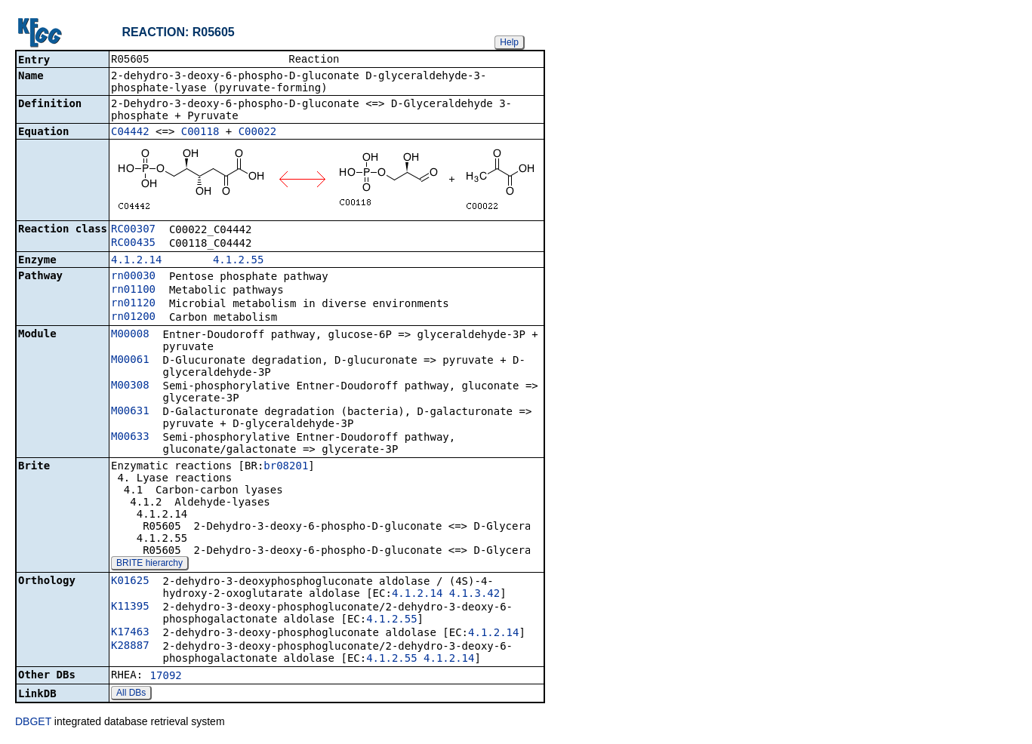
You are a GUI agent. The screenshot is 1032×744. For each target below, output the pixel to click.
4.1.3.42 (474, 595)
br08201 (285, 467)
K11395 (130, 607)
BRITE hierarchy (149, 564)
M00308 (130, 386)
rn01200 (133, 318)
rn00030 (133, 277)
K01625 (130, 582)
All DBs (131, 694)
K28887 (130, 647)
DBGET (33, 723)
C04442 (130, 133)
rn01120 (133, 304)
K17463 (130, 633)
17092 (166, 677)
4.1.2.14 (136, 261)
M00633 (130, 438)
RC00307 (133, 230)
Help (509, 42)
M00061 (130, 361)
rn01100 (133, 290)
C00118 (200, 133)
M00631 (130, 412)
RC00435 (133, 244)
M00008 (130, 335)
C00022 (258, 133)
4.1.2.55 (238, 261)
